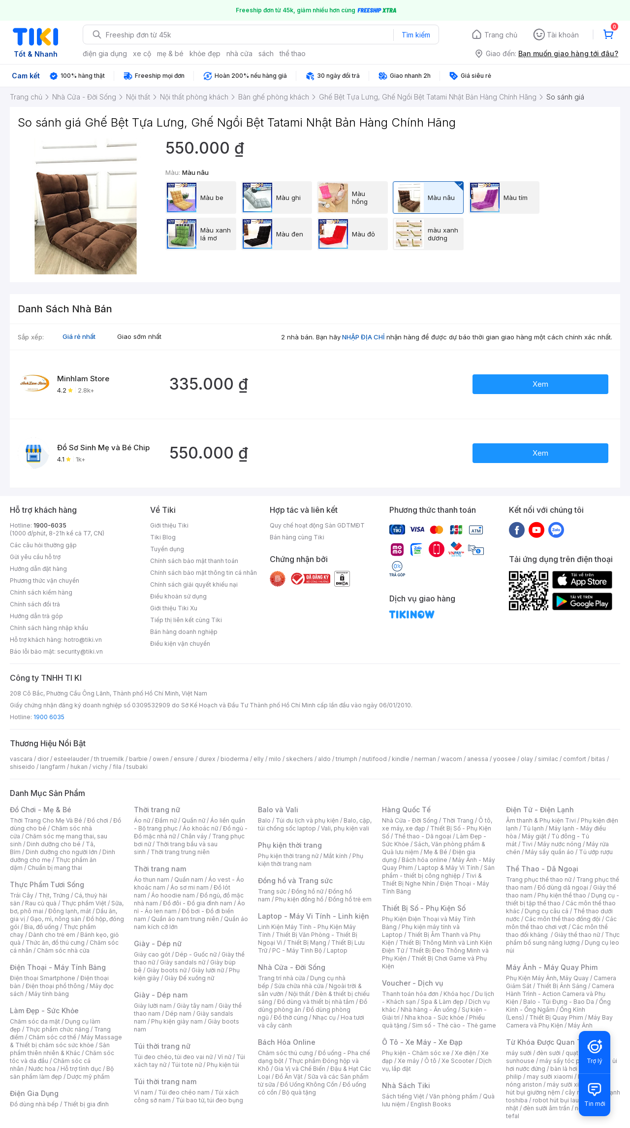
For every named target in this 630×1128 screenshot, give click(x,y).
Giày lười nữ (207, 970)
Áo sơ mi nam (189, 887)
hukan (79, 766)
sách (266, 53)
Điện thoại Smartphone (42, 978)
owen (161, 759)
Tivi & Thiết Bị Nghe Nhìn (432, 879)
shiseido (22, 766)
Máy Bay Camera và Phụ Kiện (559, 1021)
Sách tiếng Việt (403, 1096)
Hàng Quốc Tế (406, 809)
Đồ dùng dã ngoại (562, 887)
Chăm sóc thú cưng (285, 1053)
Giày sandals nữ (182, 962)
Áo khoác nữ (200, 828)
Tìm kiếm (416, 35)
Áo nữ (142, 820)
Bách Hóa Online (286, 1042)
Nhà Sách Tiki (406, 1085)
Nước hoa (42, 1068)
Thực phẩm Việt (84, 903)
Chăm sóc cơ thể (52, 1037)
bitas (598, 759)
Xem (540, 384)
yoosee (504, 759)
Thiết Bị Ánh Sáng (561, 986)
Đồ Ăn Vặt (289, 1076)
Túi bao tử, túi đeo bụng (209, 1100)
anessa (477, 759)
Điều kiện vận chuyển (180, 643)
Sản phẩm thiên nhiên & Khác (60, 1049)
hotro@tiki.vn (83, 639)
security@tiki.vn (80, 651)
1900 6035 (48, 717)
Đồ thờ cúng (291, 1017)
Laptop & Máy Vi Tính (448, 867)
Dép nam (178, 1013)
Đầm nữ (166, 820)
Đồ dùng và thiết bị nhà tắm (315, 1001)
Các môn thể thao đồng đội (562, 919)
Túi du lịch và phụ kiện (307, 820)
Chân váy (194, 836)
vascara (21, 759)
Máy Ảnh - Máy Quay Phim (552, 967)
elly (258, 759)
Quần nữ (193, 820)
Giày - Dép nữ (158, 943)
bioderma (234, 759)
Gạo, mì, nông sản (55, 919)
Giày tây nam (195, 1005)
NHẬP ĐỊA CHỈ (363, 337)
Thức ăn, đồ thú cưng (55, 942)
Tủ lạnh (533, 828)
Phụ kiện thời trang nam (310, 859)
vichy (100, 766)
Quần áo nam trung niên (185, 919)
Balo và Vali (278, 809)
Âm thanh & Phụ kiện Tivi (541, 820)
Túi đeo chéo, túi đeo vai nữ (173, 1057)
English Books (430, 1104)
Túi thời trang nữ (162, 1046)
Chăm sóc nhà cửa (63, 950)
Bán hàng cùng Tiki (297, 537)
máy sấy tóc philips (567, 1060)
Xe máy (408, 1060)
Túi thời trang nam (165, 1081)
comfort (574, 759)
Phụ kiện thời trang (290, 845)
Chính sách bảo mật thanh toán (194, 560)
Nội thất (299, 993)
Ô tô (430, 1060)
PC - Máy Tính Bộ (297, 950)
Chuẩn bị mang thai (55, 867)
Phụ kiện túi (223, 1064)
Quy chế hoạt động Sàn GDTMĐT (317, 525)
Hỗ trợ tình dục (81, 1068)
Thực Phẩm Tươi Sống (47, 884)
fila (117, 766)
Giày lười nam (153, 1005)
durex (207, 759)
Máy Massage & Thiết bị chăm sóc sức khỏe (66, 1041)
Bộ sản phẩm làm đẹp (62, 1072)
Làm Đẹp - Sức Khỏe (44, 1010)
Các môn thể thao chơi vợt (561, 922)
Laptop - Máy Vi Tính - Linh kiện (313, 916)
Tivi (527, 844)
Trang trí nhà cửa (281, 978)
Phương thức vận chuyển (44, 580)
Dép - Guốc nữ (196, 954)
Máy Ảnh (580, 1025)
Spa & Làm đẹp (442, 1001)
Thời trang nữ (157, 809)
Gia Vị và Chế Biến (299, 1068)
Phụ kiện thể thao (561, 895)
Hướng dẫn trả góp (36, 616)
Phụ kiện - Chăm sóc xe (416, 1053)
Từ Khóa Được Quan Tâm (549, 1042)
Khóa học (456, 993)
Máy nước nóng (559, 844)
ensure (184, 759)
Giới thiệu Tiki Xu (173, 608)
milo (275, 759)
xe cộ (142, 53)
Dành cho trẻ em (52, 934)
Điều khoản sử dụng (178, 596)
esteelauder (71, 759)
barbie (138, 759)
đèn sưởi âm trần (546, 1108)
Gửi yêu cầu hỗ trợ (35, 557)
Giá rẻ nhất (79, 336)
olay (527, 759)
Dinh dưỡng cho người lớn (61, 852)
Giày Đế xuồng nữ (189, 978)
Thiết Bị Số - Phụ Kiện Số (424, 908)
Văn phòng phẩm (453, 1096)
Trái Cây (21, 895)
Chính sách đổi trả (35, 604)
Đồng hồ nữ (307, 891)
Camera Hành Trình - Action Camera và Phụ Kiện (560, 993)
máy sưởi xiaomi (570, 1084)
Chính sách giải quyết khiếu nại (194, 584)
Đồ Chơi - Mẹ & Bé (40, 809)
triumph (346, 759)
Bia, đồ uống (41, 926)
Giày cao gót (152, 954)
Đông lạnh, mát (69, 911)
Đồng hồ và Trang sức (295, 880)
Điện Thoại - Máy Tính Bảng (58, 967)
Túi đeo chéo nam (184, 1092)
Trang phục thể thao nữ (538, 879)
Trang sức (272, 891)
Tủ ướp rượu (596, 852)
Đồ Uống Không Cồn (309, 1084)
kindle (401, 759)
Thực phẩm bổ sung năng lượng (563, 938)
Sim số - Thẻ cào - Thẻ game (454, 1025)
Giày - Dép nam (161, 995)
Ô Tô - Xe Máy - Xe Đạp (422, 1042)
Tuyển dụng (167, 549)
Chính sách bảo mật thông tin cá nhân (203, 572)
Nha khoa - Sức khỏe (434, 1017)
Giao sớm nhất (139, 336)
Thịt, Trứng (53, 895)
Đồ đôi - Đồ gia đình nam (197, 903)
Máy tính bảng (49, 993)
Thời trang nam (160, 868)
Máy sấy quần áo (549, 852)
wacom (451, 759)
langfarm (52, 766)
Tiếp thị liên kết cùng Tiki (186, 620)
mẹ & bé (170, 53)
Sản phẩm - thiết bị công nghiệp (438, 871)
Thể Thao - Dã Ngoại (542, 868)
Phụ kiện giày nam (177, 1021)
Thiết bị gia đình (86, 1104)
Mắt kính (335, 856)
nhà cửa (239, 53)
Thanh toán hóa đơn (410, 993)
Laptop (337, 950)
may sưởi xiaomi (550, 1076)
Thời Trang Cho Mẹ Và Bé (46, 820)
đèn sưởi (548, 1053)
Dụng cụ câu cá (546, 911)
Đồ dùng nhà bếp (34, 1104)
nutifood (374, 759)
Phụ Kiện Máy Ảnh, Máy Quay (547, 978)
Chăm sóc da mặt (35, 1021)
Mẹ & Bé (435, 852)
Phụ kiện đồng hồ (299, 899)
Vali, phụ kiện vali (345, 828)
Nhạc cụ (324, 1017)
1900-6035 (49, 525)
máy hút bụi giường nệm (558, 1088)
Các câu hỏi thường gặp (43, 545)
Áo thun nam (151, 879)
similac (548, 759)
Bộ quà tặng (299, 1092)
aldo (324, 759)
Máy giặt (534, 836)
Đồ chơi (97, 820)
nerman (425, 759)
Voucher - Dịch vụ (412, 983)
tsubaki (137, 766)
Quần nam (188, 879)
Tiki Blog (163, 537)
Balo (264, 820)
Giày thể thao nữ (577, 934)
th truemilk (109, 759)
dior (43, 759)
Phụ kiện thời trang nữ (288, 856)
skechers (299, 759)
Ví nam (143, 1092)
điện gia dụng (105, 53)
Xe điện (465, 1053)
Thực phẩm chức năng (57, 1029)
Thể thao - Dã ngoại (422, 836)
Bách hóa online (424, 859)
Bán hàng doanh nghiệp (184, 631)
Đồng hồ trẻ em (350, 899)
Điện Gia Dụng (34, 1093)
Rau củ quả (41, 903)
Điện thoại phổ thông (55, 986)
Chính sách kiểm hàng (41, 592)
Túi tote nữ (186, 1064)
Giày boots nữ (167, 970)
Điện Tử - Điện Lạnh (540, 809)
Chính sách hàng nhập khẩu (49, 627)
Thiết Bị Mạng (306, 942)
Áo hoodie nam (173, 895)
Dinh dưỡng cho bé (54, 844)
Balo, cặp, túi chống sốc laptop (315, 824)
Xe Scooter (457, 1060)
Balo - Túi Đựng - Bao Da (558, 1001)
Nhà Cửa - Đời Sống (291, 967)
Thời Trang (457, 820)
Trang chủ (500, 35)
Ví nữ (224, 1057)
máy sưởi (519, 1053)
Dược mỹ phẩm (88, 1076)
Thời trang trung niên (180, 852)
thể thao (293, 53)
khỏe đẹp (204, 53)
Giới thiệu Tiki (169, 525)
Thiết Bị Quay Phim (556, 1017)
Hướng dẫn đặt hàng (38, 568)
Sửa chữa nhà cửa (299, 986)
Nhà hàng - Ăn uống (429, 1009)
